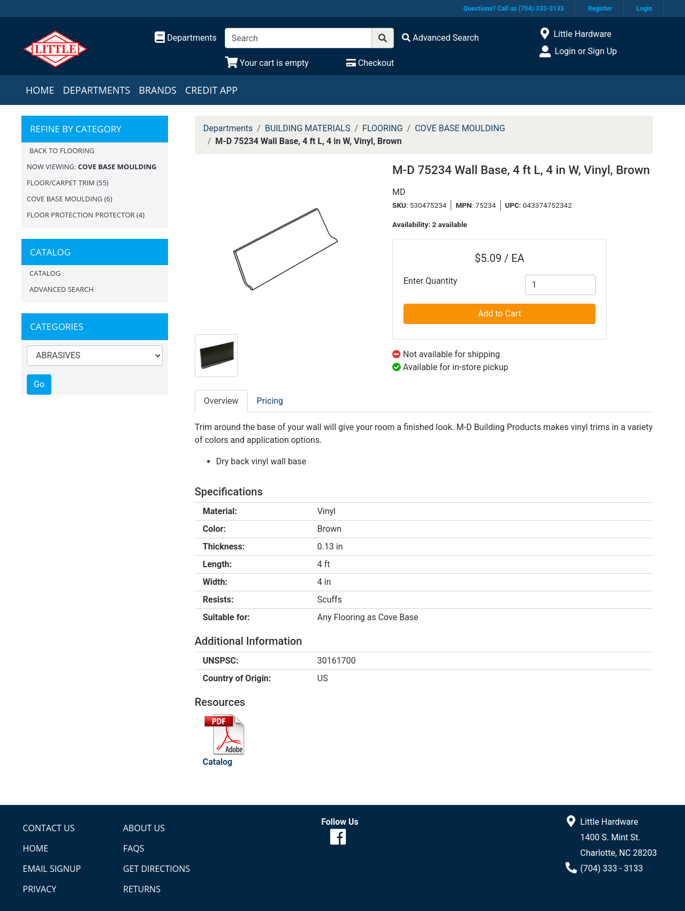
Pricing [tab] (270, 401)
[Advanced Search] (440, 38)
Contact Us (49, 828)
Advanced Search (61, 289)
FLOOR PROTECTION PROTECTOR (81, 215)
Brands (158, 90)
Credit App (211, 90)
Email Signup (52, 869)
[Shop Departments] (186, 38)
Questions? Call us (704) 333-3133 (513, 8)
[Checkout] (370, 63)
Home (40, 90)
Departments (96, 90)
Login (644, 8)
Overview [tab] (221, 401)
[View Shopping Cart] (267, 63)
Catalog (44, 273)
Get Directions (156, 869)
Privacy (40, 889)
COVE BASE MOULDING (64, 199)
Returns (142, 889)
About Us (144, 828)
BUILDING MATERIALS (308, 128)
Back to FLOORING (61, 150)
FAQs (133, 848)
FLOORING (382, 128)
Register (600, 8)
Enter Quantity (430, 281)
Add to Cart (499, 313)
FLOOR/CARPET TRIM (61, 182)
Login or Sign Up (585, 51)
